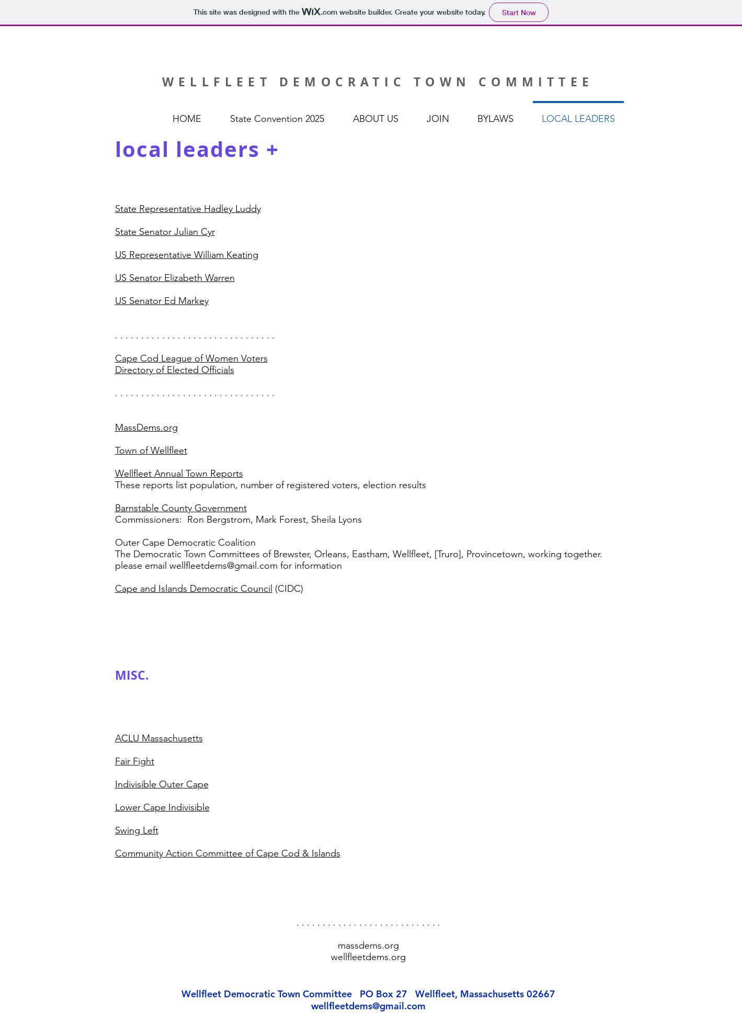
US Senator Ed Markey (162, 301)
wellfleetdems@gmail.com (368, 1006)
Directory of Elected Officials (174, 370)
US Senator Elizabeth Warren (175, 278)
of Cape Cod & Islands (291, 853)
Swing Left (136, 830)
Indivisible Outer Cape (162, 784)
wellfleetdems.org (368, 957)
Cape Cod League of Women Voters (191, 358)
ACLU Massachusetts (159, 738)
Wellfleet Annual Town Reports (179, 473)
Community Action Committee (179, 853)
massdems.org (368, 945)
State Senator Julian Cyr (165, 232)
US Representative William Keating (186, 255)
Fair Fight (134, 761)
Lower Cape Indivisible (162, 807)
